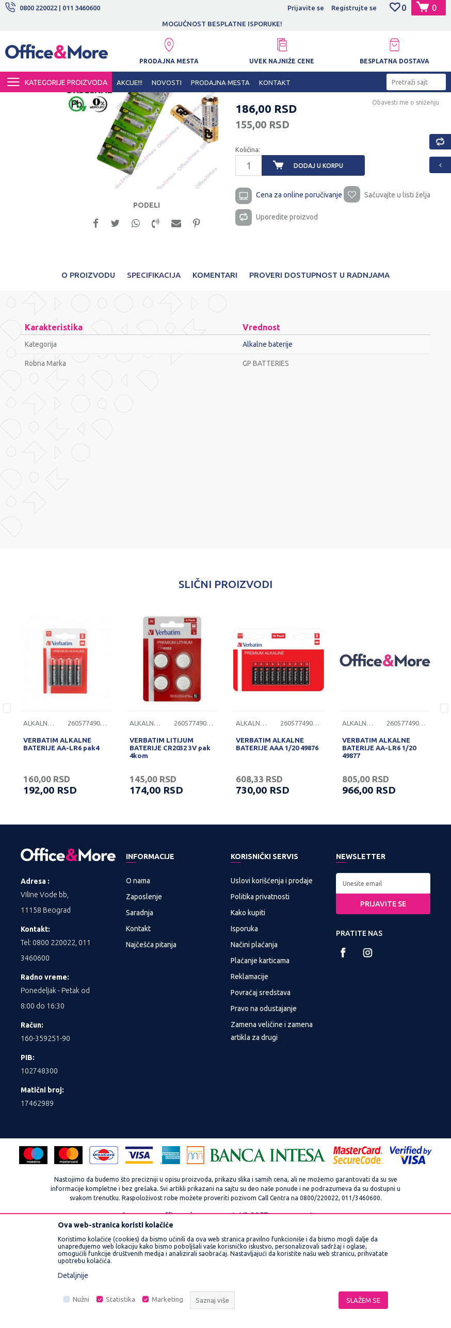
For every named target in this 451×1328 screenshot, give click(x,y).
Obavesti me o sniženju (404, 197)
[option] (225, 23)
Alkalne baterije (203, 101)
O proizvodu (88, 375)
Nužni (81, 1299)
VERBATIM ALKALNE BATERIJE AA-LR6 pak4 (61, 843)
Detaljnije (73, 1275)
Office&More (24, 101)
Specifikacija (154, 375)
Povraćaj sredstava (261, 1092)
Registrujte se (354, 7)
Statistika (120, 1299)
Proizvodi (67, 101)
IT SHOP (102, 101)
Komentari (214, 375)
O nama (138, 980)
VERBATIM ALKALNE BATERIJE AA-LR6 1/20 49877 (379, 847)
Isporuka (244, 1028)
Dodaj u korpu (318, 260)
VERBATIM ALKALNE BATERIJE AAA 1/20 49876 (277, 843)
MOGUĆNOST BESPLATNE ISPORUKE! (225, 23)
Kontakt (138, 1028)
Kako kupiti (248, 1012)
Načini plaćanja (254, 1044)
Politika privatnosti (260, 996)
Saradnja (139, 1012)
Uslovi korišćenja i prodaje (272, 980)
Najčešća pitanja (151, 1044)
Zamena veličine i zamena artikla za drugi (272, 1130)
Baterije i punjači (147, 101)
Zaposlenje (144, 996)
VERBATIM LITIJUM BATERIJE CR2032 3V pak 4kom (170, 847)
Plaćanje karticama (260, 1060)
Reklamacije (249, 1076)
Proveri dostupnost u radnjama (319, 375)
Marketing (167, 1299)
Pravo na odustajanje (264, 1108)
